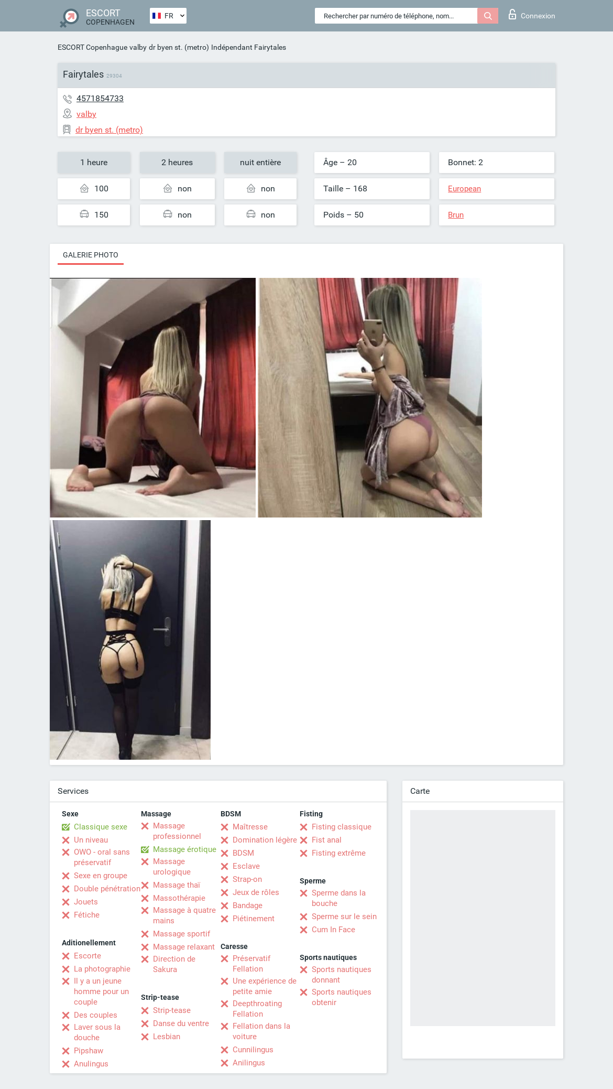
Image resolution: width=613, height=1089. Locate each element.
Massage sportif (181, 934)
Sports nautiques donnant (341, 975)
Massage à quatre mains (184, 915)
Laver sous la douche (97, 1032)
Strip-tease (172, 1010)
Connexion (532, 14)
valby (138, 47)
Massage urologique (172, 867)
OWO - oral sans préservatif (102, 857)
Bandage (247, 905)
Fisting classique (341, 827)
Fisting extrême (339, 853)
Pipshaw (88, 1050)
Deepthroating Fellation (257, 1009)
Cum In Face (333, 929)
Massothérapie (179, 898)
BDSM (243, 853)
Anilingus (249, 1063)
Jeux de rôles (256, 892)
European (464, 188)
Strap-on (247, 879)
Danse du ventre (181, 1023)
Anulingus (91, 1064)
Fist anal (327, 840)
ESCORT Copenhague (92, 47)
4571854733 (100, 98)
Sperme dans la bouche (339, 898)
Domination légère (265, 840)
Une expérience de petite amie (265, 986)
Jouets (86, 902)
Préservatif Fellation (251, 964)
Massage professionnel (177, 831)
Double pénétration (107, 888)
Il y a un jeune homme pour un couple (101, 991)
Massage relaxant (184, 947)
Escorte (87, 956)
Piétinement (254, 918)
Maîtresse (250, 827)
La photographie (102, 969)
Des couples (95, 1015)
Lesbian (166, 1036)
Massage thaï (176, 885)
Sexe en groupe (100, 875)
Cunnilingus (253, 1049)
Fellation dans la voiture (261, 1031)
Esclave (246, 866)
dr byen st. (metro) (179, 47)
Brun (456, 215)
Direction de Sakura (174, 964)
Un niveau (91, 840)
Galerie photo (90, 255)
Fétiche (87, 915)
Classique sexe (100, 827)
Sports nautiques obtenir (341, 997)
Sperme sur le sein (344, 916)
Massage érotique (184, 849)
